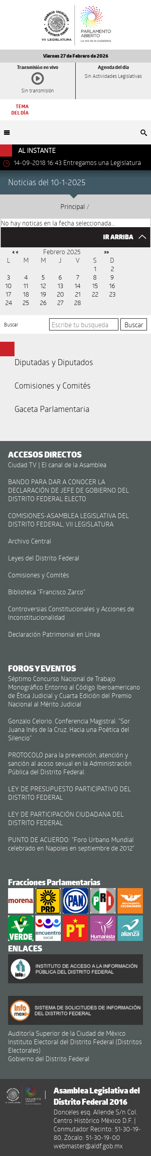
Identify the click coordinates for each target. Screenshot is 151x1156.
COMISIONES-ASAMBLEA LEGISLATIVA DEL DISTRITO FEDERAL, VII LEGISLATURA (68, 519)
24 (8, 302)
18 (26, 294)
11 (25, 285)
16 (112, 285)
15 (95, 285)
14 (77, 285)
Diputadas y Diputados (53, 362)
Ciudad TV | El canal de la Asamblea (57, 464)
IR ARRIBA (126, 237)
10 (8, 285)
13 (60, 285)
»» (106, 251)
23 (112, 294)
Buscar (11, 324)
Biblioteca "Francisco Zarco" (46, 591)
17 (8, 294)
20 (60, 294)
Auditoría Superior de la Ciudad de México (67, 1033)
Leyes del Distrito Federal (43, 558)
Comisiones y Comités (52, 385)
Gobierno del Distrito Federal (48, 1058)
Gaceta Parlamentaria (51, 408)
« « (15, 251)
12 (43, 285)
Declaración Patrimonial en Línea (54, 634)
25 (26, 302)
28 (77, 302)
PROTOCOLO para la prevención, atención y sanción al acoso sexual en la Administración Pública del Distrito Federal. (70, 763)
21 (78, 294)
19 (43, 294)
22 (95, 294)
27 (60, 302)
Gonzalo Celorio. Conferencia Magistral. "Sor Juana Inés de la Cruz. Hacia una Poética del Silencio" (69, 729)
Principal (72, 206)
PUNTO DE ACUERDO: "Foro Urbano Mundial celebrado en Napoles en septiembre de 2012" (71, 843)
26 (43, 302)
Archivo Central (29, 541)
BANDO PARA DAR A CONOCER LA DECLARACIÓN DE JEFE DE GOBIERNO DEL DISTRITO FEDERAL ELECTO (68, 490)
